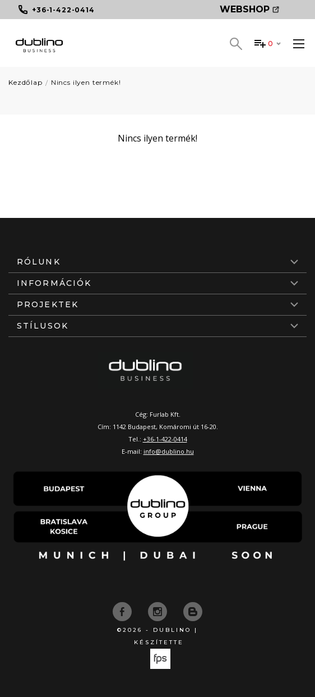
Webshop (249, 9)
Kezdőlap (25, 82)
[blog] (192, 610)
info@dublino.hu (168, 451)
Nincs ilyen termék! (86, 82)
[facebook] (123, 610)
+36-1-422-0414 (165, 439)
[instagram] (158, 610)
